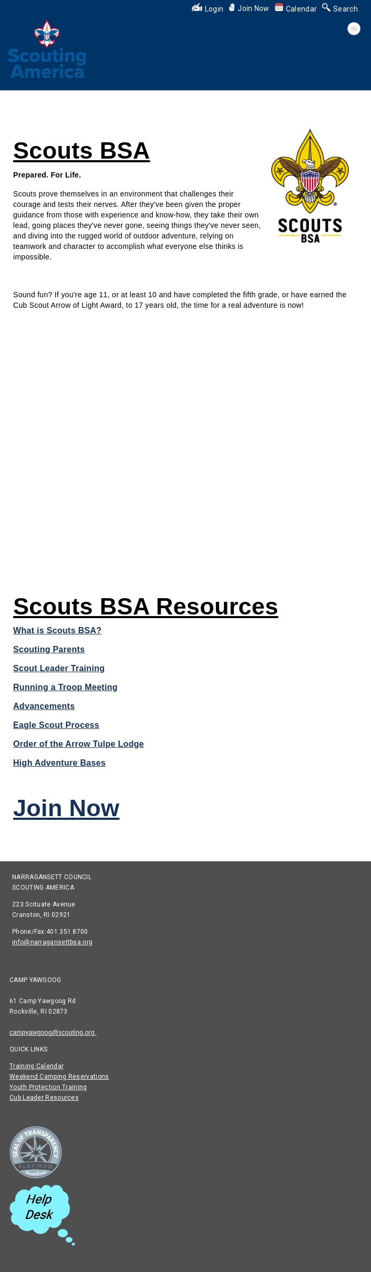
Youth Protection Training (48, 1087)
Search (340, 9)
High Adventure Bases (59, 762)
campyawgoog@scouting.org (53, 1032)
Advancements (44, 706)
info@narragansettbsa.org (52, 942)
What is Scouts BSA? (57, 630)
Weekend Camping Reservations (59, 1076)
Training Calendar (36, 1066)
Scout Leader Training (59, 668)
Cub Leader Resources (44, 1097)
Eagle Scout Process (56, 725)
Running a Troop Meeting (65, 687)
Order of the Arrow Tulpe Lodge (78, 743)
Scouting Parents (49, 649)
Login (208, 9)
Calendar (296, 9)
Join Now (249, 8)
